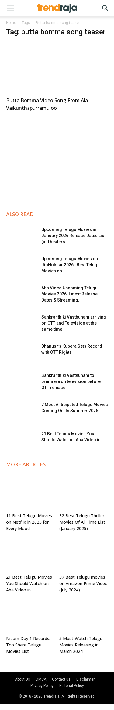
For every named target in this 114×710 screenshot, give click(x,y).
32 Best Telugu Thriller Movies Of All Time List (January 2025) (82, 522)
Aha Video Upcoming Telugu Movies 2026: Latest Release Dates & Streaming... (69, 293)
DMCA (41, 679)
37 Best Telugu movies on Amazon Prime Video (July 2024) (83, 583)
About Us (22, 679)
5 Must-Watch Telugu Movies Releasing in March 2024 (80, 645)
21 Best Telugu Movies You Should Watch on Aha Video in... (29, 583)
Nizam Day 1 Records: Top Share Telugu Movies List (28, 645)
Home (11, 23)
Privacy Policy (42, 686)
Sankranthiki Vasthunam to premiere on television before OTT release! (71, 381)
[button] (10, 8)
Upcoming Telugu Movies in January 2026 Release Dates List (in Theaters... (73, 235)
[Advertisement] (57, 160)
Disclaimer (85, 679)
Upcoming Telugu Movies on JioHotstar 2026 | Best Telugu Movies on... (70, 264)
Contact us (61, 679)
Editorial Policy (71, 686)
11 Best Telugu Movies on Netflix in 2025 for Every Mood (29, 522)
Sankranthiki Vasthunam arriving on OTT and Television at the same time (73, 323)
